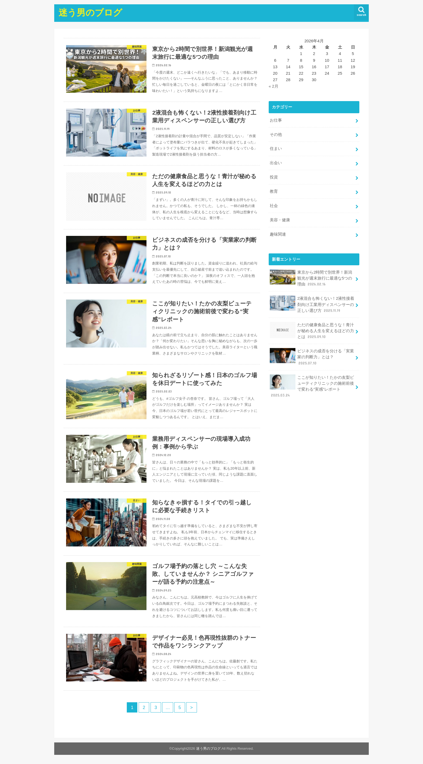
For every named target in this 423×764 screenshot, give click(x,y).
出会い (276, 163)
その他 (276, 134)
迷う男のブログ (90, 12)
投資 (274, 177)
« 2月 (273, 86)
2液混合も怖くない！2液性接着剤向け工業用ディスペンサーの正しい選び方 (312, 304)
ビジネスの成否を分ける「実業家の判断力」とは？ (312, 357)
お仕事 (276, 120)
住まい (276, 148)
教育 (274, 191)
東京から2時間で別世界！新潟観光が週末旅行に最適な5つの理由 (311, 278)
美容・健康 (280, 220)
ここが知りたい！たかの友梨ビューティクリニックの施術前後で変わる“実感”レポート (312, 386)
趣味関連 (278, 234)
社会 (274, 206)
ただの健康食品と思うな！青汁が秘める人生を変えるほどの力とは (312, 330)
